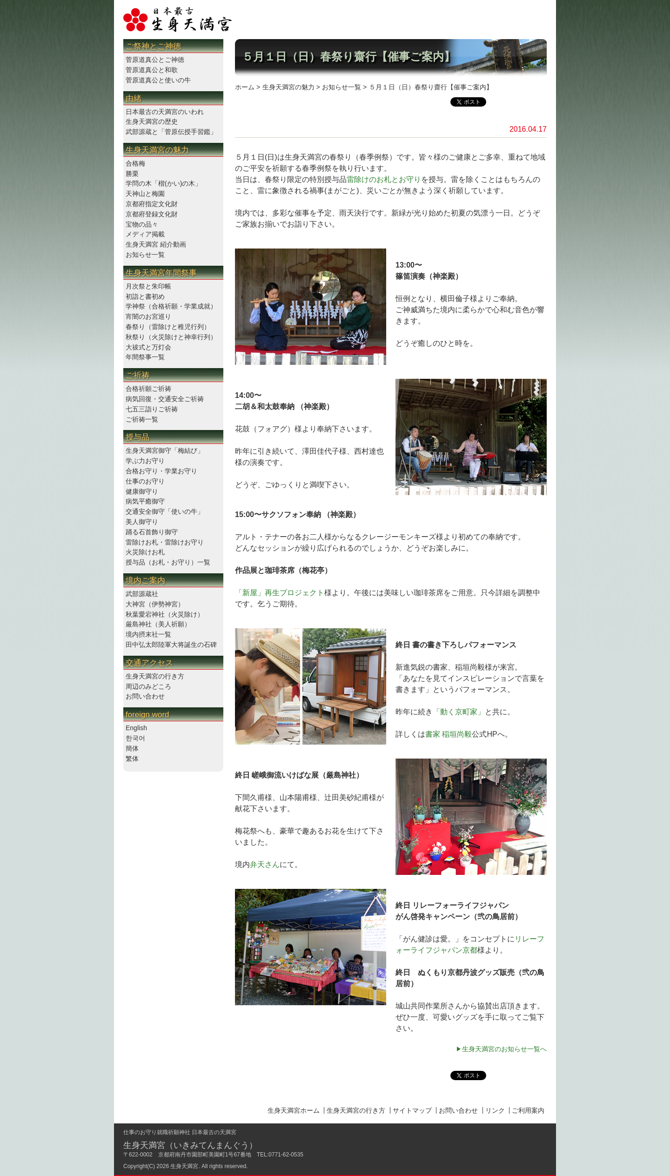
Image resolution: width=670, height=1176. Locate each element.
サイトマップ (412, 1110)
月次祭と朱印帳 (148, 286)
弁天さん (265, 864)
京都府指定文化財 (152, 204)
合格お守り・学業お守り (161, 471)
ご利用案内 (528, 1110)
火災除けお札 (145, 552)
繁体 (132, 758)
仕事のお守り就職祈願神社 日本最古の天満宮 (179, 1132)
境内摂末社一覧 (148, 634)
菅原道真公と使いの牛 (158, 80)
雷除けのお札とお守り (384, 179)
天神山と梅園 (145, 193)
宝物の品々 (142, 224)
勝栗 (132, 173)
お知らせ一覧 (145, 254)
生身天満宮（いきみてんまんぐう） (190, 1145)
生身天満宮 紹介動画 (156, 244)
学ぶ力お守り (145, 460)
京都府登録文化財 (152, 214)
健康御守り (142, 491)
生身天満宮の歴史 (152, 121)
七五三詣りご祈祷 (152, 409)
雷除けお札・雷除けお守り (165, 542)
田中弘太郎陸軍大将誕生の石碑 (171, 644)
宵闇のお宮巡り (148, 316)
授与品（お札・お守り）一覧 (168, 562)
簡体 (132, 748)
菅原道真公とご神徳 (155, 59)
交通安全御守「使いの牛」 (165, 511)
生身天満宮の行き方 (155, 676)
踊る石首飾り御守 (152, 532)
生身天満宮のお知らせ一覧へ (504, 1049)
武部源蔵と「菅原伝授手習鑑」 (171, 131)
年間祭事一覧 (145, 357)
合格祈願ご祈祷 (148, 388)
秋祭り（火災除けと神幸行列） (171, 337)
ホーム (245, 87)
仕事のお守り (145, 481)
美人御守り (142, 521)
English (136, 728)
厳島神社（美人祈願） (158, 624)
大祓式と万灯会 (148, 347)
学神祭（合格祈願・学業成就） (171, 306)
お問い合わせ (145, 696)
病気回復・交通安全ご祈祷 (165, 399)
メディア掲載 (145, 234)
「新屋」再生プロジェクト (279, 593)
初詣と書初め (145, 296)
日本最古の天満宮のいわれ (165, 111)
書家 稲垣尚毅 (448, 734)
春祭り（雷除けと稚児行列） (168, 326)
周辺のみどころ (148, 686)
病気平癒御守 (145, 501)
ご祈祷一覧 (142, 419)
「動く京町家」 (459, 712)
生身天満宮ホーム (294, 1110)
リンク (495, 1110)
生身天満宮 (184, 1166)
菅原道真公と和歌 (152, 70)
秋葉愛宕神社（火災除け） (165, 614)
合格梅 (135, 163)
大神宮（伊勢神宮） (155, 604)
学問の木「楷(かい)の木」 (163, 183)
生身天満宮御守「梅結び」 (165, 450)
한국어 (135, 738)
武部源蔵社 (142, 594)
